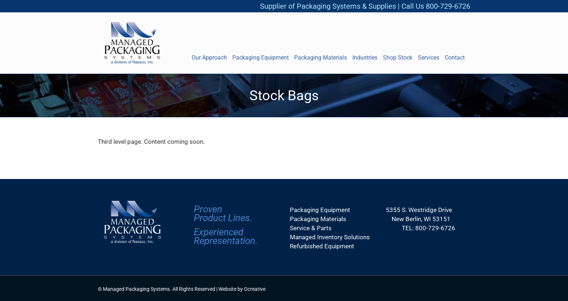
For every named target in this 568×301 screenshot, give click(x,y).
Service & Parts (311, 228)
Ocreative (254, 289)
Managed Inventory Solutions (330, 237)
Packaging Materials (318, 219)
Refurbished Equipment (322, 246)
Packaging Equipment (320, 209)
